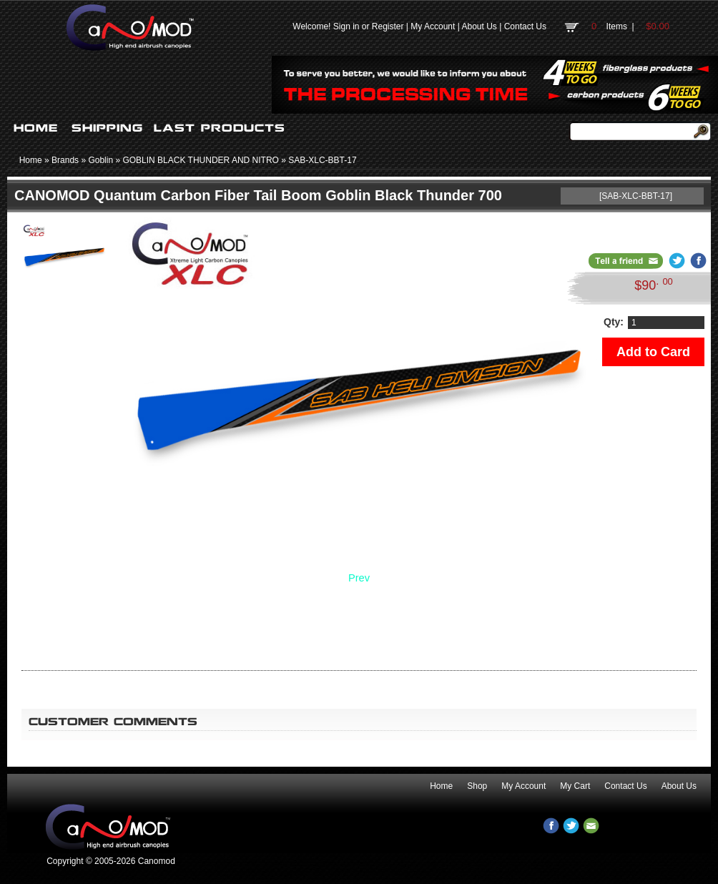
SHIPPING (107, 128)
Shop (477, 786)
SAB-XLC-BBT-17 (322, 160)
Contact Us (525, 26)
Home (30, 160)
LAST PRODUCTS (219, 128)
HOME (36, 128)
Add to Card (653, 352)
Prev (359, 578)
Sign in (346, 26)
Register (388, 26)
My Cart (575, 786)
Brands (65, 160)
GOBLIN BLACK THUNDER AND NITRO (200, 160)
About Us (478, 26)
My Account (432, 26)
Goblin (100, 160)
